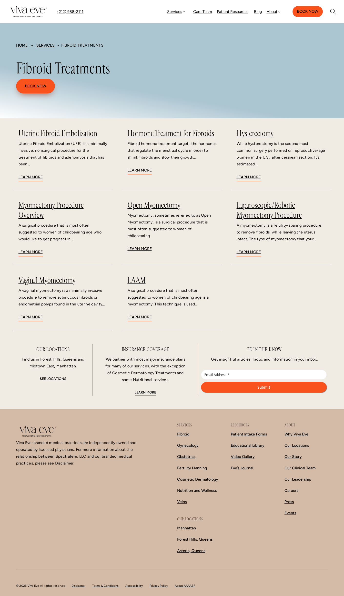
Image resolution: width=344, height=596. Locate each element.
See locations (53, 379)
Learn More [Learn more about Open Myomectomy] (140, 248)
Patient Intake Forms (249, 434)
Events (290, 513)
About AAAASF (185, 585)
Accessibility (134, 585)
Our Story (293, 456)
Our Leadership (297, 479)
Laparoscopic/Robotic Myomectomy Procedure (269, 210)
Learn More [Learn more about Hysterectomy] (249, 177)
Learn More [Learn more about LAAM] (140, 317)
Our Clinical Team (300, 468)
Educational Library (247, 445)
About (272, 11)
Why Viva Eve (296, 434)
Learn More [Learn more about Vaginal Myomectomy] (31, 317)
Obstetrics (186, 456)
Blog (258, 11)
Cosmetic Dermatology (197, 479)
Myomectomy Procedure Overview (51, 210)
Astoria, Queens (191, 550)
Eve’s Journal (242, 468)
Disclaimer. (64, 463)
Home (22, 45)
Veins (182, 501)
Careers (291, 490)
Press (289, 501)
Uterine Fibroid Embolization (58, 133)
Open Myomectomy (154, 205)
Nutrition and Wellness (197, 490)
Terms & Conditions (105, 585)
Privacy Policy (159, 585)
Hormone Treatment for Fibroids (171, 133)
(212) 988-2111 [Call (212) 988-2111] (70, 11)
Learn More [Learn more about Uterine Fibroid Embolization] (31, 177)
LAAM (137, 280)
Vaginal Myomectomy (47, 280)
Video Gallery (243, 456)
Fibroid (183, 434)
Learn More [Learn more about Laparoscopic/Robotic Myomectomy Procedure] (249, 252)
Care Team (202, 11)
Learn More (145, 392)
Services (174, 11)
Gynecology (188, 445)
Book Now (307, 11)
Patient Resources (232, 11)
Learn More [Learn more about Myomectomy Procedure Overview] (31, 252)
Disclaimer (78, 585)
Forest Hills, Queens (194, 539)
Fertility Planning (192, 468)
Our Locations (296, 445)
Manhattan (186, 528)
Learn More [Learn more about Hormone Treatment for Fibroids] (140, 170)
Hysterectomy (255, 133)
